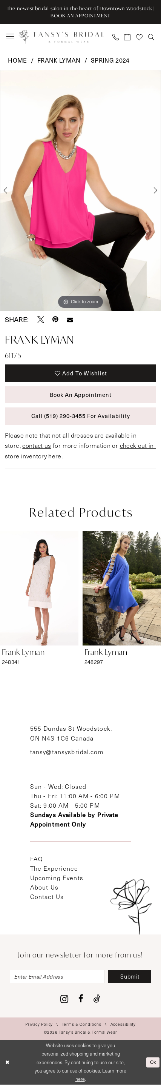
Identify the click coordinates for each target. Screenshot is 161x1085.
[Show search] (152, 37)
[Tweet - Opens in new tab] (40, 319)
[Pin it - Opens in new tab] (55, 319)
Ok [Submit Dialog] (153, 1062)
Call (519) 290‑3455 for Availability (80, 416)
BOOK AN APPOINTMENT (80, 15)
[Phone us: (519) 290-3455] (116, 37)
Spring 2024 (110, 60)
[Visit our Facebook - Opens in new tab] (80, 999)
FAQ (36, 859)
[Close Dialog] (7, 1062)
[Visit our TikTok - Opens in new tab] (97, 999)
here (80, 1079)
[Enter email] (57, 977)
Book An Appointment (81, 394)
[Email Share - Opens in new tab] (70, 320)
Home (17, 60)
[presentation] (39, 587)
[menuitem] (10, 37)
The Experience (54, 868)
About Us (44, 887)
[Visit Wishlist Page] (139, 37)
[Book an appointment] (128, 37)
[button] (10, 37)
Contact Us (47, 897)
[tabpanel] (80, 190)
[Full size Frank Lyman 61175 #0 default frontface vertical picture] (80, 190)
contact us (36, 445)
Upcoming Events (56, 878)
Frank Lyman (59, 60)
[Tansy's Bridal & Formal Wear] (61, 37)
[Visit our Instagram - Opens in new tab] (64, 999)
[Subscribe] (130, 977)
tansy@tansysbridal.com (66, 752)
